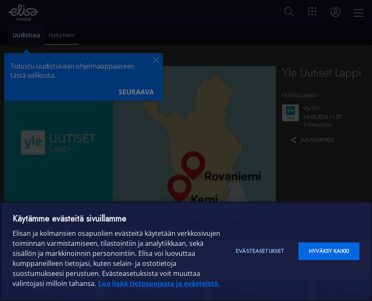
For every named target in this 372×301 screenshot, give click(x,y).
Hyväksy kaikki (329, 251)
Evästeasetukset (260, 251)
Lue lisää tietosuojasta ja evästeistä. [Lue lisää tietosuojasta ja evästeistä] (159, 283)
